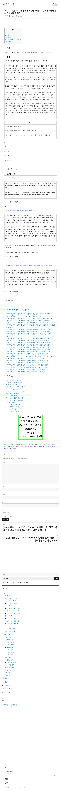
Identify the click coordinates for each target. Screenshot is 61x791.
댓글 (3, 462)
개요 (7, 33)
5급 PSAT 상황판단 (12, 600)
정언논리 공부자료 (10, 631)
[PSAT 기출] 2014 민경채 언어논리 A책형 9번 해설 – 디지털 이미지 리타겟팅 (27, 353)
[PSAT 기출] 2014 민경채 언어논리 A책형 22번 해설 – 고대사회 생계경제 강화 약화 (28, 320)
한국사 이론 (8, 675)
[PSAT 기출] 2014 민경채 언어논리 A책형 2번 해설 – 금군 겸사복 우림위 (25, 369)
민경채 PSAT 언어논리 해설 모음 (15, 391)
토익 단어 (5, 682)
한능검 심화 (11, 644)
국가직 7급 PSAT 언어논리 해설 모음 (16, 386)
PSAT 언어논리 (47, 444)
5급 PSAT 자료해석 (12, 603)
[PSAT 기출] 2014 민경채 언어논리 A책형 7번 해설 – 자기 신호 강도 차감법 (26, 358)
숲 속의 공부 (8, 4)
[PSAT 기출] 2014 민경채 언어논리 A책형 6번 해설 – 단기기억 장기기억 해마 (27, 360)
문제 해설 (8, 37)
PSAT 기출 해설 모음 (11, 395)
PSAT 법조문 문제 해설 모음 (13, 409)
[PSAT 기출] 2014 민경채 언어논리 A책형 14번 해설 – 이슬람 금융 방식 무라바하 (28, 342)
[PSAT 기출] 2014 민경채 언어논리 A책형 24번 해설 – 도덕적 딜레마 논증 (26, 316)
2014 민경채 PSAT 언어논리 (13, 39)
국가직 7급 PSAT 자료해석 (14, 613)
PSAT (25, 446)
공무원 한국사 (8, 672)
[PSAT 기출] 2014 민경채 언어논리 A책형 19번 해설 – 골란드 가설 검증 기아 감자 (28, 329)
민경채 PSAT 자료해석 (13, 623)
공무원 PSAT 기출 (18, 446)
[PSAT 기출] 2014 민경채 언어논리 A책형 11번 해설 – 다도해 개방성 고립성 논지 (28, 349)
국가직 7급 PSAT (9, 605)
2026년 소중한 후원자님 (10, 705)
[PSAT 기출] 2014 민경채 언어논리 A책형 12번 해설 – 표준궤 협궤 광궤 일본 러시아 (29, 347)
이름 (3, 486)
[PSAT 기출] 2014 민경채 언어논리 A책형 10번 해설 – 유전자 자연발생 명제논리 (28, 351)
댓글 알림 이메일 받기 (6, 512)
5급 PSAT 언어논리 (12, 598)
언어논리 (13, 448)
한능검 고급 (11, 655)
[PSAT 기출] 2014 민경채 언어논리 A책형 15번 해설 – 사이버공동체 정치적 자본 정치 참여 (30, 340)
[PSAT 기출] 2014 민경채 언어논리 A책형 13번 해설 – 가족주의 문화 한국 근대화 (28, 345)
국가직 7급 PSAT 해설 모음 (13, 389)
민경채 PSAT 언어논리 (13, 618)
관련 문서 (8, 41)
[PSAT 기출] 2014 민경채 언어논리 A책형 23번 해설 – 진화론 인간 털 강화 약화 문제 (29, 318)
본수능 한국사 (10, 660)
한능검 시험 (8, 637)
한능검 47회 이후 (11, 639)
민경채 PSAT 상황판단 (13, 621)
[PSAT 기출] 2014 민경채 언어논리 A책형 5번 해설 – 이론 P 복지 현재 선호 (26, 362)
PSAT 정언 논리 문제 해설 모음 (14, 400)
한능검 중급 (11, 652)
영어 (6, 775)
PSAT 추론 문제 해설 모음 (13, 404)
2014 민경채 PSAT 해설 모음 (14, 380)
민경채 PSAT (17, 444)
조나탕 (8, 16)
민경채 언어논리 (8, 444)
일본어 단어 (6, 692)
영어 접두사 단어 (7, 688)
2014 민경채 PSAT (33, 446)
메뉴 (55, 4)
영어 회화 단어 (7, 685)
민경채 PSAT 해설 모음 (12, 393)
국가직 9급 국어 (9, 626)
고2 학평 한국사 (11, 667)
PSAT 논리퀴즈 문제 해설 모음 (14, 411)
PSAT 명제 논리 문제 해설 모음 (14, 398)
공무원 (23, 444)
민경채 (9, 448)
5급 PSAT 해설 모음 (11, 384)
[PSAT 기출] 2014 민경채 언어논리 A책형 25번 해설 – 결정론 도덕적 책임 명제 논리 (29, 314)
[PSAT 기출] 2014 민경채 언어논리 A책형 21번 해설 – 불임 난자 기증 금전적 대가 (28, 322)
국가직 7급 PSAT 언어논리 (14, 608)
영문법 (5, 678)
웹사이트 (4, 502)
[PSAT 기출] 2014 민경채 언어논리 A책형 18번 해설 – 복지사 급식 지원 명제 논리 (28, 331)
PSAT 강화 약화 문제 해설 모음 (14, 406)
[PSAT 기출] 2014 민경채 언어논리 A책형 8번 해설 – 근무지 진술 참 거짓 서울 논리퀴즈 (29, 356)
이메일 (3, 494)
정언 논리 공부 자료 (11, 402)
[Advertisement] (31, 23)
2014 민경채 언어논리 (45, 446)
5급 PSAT (8, 595)
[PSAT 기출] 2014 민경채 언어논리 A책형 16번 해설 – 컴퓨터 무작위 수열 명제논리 (28, 338)
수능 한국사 (8, 657)
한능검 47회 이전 (11, 647)
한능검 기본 (11, 642)
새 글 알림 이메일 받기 (7, 516)
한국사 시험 (6, 634)
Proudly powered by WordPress (19, 787)
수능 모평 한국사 (11, 662)
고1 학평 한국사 (11, 670)
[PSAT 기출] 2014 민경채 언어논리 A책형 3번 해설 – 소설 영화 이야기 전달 (26, 367)
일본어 (6, 783)
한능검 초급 (11, 649)
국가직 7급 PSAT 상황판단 (14, 610)
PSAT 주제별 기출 (10, 628)
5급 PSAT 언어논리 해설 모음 (14, 382)
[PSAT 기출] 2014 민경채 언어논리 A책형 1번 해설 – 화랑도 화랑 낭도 (25, 371)
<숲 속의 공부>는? (10, 771)
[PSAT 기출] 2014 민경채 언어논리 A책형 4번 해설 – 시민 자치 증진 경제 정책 (27, 365)
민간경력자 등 (29, 444)
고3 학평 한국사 (11, 665)
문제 (7, 35)
